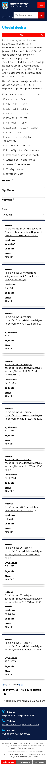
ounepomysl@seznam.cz (16, 733)
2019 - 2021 (11, 113)
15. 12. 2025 (10, 383)
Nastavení (39, 762)
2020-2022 (11, 118)
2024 (36, 127)
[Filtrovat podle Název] (23, 185)
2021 (24, 118)
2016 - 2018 (12, 99)
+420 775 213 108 (30, 724)
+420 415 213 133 (11, 724)
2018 (25, 104)
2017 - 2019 (11, 104)
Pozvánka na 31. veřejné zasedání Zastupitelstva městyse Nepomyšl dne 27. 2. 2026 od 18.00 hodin (23, 232)
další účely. (32, 748)
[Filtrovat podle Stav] (23, 214)
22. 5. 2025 (10, 661)
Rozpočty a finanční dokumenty (24, 150)
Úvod (4, 17)
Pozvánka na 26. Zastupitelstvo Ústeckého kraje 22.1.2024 (22, 508)
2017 (25, 99)
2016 (37, 94)
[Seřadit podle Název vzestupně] (12, 179)
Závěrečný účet (14, 173)
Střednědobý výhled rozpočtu (22, 155)
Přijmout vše (8, 762)
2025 (8, 132)
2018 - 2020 (12, 108)
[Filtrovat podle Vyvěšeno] (23, 195)
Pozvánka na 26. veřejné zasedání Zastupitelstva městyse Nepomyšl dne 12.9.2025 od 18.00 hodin (23, 553)
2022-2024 (11, 127)
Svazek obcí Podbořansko (20, 159)
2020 (25, 113)
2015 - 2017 (23, 94)
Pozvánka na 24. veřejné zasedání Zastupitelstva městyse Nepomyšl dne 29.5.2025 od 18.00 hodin (23, 648)
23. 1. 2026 (10, 335)
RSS (31, 35)
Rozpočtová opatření (18, 145)
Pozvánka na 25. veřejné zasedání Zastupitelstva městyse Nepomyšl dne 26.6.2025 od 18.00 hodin (23, 600)
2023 (25, 127)
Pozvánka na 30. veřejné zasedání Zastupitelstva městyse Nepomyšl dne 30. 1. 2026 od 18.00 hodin (23, 322)
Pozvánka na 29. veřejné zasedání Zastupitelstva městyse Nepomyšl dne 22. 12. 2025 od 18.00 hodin (23, 369)
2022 (24, 122)
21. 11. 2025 (10, 430)
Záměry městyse (15, 169)
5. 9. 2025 (10, 566)
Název (6, 180)
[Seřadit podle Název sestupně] (12, 180)
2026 (19, 132)
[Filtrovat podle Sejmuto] (23, 204)
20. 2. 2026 (10, 243)
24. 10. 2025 (11, 478)
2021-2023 (11, 122)
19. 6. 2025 (10, 613)
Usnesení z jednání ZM (18, 164)
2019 (25, 108)
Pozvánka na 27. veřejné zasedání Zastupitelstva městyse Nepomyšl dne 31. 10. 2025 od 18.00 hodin (23, 464)
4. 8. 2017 (9, 287)
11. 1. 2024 (9, 518)
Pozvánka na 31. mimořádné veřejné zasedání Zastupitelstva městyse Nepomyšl (22, 276)
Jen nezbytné (24, 762)
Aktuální (9, 257)
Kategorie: (8, 94)
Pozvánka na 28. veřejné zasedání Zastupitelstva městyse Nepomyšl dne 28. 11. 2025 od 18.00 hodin (23, 417)
